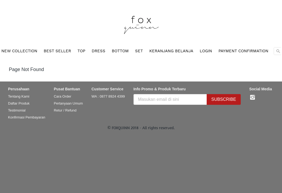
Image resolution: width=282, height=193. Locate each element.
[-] (252, 97)
